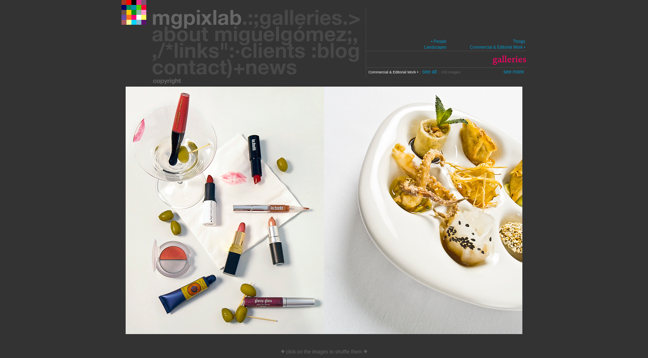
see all (430, 72)
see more (513, 72)
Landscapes (435, 47)
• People (438, 41)
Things (519, 41)
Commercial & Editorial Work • (497, 47)
